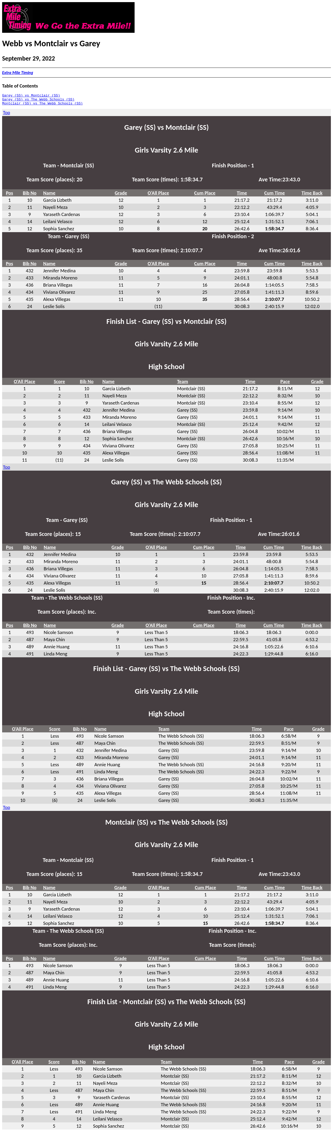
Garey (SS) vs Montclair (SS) (31, 96)
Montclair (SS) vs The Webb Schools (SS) (42, 105)
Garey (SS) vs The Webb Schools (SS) (38, 100)
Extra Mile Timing (17, 72)
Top (6, 115)
